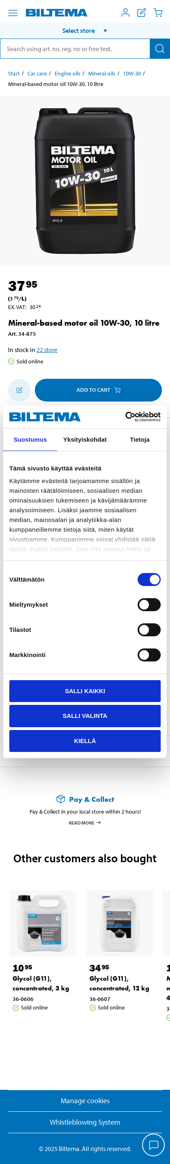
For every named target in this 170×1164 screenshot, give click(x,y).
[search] (85, 49)
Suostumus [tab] (30, 439)
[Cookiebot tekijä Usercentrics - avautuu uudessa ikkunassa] (125, 417)
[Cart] (158, 12)
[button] (85, 30)
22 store (46, 350)
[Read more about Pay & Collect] (85, 799)
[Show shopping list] (142, 12)
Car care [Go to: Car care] (37, 73)
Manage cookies (85, 1100)
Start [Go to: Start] (14, 73)
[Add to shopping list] (19, 390)
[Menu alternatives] (13, 13)
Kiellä (85, 740)
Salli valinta (85, 715)
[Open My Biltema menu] (125, 12)
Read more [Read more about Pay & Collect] (85, 822)
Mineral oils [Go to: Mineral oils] (101, 73)
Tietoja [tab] (140, 439)
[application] (154, 1146)
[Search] (160, 49)
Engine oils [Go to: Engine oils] (68, 73)
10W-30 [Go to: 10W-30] (132, 73)
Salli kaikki (85, 690)
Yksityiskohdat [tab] (84, 439)
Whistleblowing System (85, 1122)
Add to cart (98, 389)
